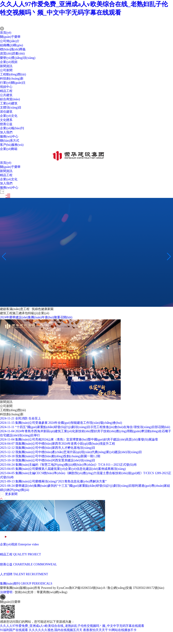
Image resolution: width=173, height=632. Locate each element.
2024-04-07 (7, 443)
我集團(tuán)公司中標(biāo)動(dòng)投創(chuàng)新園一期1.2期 (57, 456)
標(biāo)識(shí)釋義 (13, 49)
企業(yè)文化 (8, 115)
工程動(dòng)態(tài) (13, 74)
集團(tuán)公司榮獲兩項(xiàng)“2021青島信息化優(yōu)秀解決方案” (60, 481)
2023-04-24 (7, 464)
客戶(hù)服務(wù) (11, 144)
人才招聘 (6, 574)
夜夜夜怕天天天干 (95, 630)
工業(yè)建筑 (8, 103)
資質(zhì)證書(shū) (12, 53)
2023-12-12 (7, 447)
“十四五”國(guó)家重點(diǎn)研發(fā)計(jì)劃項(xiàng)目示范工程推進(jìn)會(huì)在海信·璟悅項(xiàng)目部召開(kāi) (92, 427)
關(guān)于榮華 (10, 36)
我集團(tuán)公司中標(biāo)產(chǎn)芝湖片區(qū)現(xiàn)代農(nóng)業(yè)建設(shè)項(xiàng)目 (78, 452)
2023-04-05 (7, 469)
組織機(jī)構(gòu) (11, 45)
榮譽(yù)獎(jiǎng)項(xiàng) (17, 58)
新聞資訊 (6, 66)
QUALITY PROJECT (27, 554)
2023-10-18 (7, 456)
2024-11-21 (7, 418)
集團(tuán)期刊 (10, 583)
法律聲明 (6, 592)
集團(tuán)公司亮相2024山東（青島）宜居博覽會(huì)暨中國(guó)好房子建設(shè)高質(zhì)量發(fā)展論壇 (86, 439)
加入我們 (6, 132)
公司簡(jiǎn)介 (9, 41)
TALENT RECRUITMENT (30, 574)
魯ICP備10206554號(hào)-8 (87, 588)
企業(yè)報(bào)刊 (12, 128)
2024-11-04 (7, 431)
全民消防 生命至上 (28, 418)
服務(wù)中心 (9, 136)
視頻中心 (6, 87)
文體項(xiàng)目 (10, 107)
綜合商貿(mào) (10, 99)
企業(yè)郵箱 (8, 149)
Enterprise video (28, 544)
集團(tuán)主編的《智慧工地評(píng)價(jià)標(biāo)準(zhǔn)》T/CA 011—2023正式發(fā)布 (75, 464)
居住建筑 (6, 111)
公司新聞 (6, 70)
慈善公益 (6, 124)
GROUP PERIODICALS (36, 583)
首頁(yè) (5, 32)
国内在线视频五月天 (68, 630)
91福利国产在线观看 (14, 630)
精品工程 (6, 91)
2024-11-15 (7, 422)
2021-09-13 (7, 481)
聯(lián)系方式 (9, 140)
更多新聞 (11, 494)
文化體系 (6, 120)
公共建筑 (6, 95)
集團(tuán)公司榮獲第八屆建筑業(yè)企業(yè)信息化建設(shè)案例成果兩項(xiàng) (70, 469)
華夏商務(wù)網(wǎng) (52, 592)
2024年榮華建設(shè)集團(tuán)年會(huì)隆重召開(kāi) (36, 317)
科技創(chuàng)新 (11, 78)
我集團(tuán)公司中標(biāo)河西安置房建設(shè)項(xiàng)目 (55, 460)
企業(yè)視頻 (8, 62)
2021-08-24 (7, 485)
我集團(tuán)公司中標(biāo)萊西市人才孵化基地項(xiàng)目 (55, 447)
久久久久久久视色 (41, 630)
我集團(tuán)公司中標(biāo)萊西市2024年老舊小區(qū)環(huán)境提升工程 (65, 443)
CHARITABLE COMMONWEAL (35, 564)
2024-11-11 (7, 427)
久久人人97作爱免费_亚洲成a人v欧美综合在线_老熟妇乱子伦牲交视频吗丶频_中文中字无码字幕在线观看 (72, 626)
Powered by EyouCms (54, 588)
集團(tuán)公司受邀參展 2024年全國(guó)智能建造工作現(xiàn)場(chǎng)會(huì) (68, 422)
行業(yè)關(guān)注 (13, 82)
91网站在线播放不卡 (123, 630)
